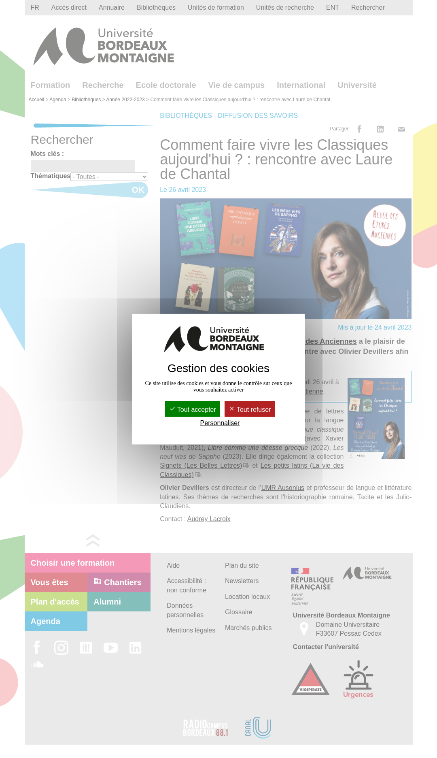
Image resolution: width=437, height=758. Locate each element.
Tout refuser (250, 409)
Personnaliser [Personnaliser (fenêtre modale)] (220, 422)
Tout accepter (192, 409)
